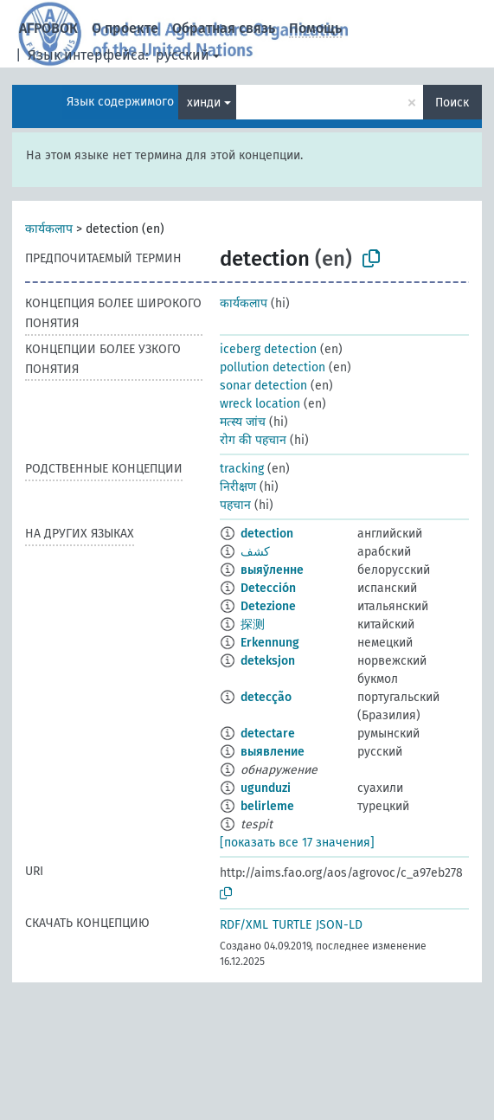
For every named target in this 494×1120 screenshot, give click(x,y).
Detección (268, 588)
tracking (242, 468)
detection (267, 533)
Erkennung (270, 642)
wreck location (260, 403)
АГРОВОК (48, 28)
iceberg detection (268, 349)
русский (182, 55)
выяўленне (272, 570)
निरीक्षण (238, 487)
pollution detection (272, 367)
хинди (204, 102)
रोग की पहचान (253, 440)
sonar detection (263, 385)
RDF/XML (244, 924)
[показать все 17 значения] (297, 842)
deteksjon (268, 660)
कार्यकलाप (49, 229)
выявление (273, 751)
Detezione (268, 606)
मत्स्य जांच (243, 422)
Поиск (452, 102)
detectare (268, 733)
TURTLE (292, 924)
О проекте (125, 28)
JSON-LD (339, 924)
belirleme (267, 806)
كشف (255, 551)
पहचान (235, 505)
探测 (253, 624)
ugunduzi (266, 788)
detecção (266, 697)
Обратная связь (223, 28)
